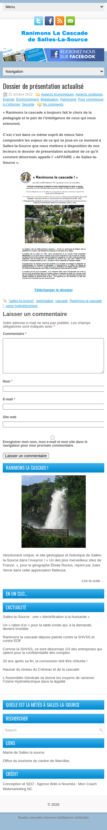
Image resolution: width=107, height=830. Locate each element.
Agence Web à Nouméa (56, 790)
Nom (8, 388)
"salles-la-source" (21, 301)
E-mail (9, 406)
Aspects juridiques (89, 94)
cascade (61, 301)
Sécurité (28, 104)
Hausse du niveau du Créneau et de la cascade (41, 676)
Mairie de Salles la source (23, 759)
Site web (9, 424)
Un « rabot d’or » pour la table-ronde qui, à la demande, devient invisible (47, 633)
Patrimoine (68, 99)
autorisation (44, 301)
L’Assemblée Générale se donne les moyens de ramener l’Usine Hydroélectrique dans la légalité (48, 686)
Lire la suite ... (93, 587)
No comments (53, 104)
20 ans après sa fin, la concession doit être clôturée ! (45, 668)
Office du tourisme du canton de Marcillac (36, 767)
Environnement (27, 99)
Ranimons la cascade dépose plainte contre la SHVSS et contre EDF (48, 645)
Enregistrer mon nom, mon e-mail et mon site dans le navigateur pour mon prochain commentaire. (45, 450)
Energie (8, 99)
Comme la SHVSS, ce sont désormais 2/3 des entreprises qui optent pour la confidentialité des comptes (52, 657)
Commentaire (15, 334)
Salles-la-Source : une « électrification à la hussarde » (46, 623)
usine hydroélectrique (21, 306)
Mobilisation (49, 99)
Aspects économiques (57, 94)
